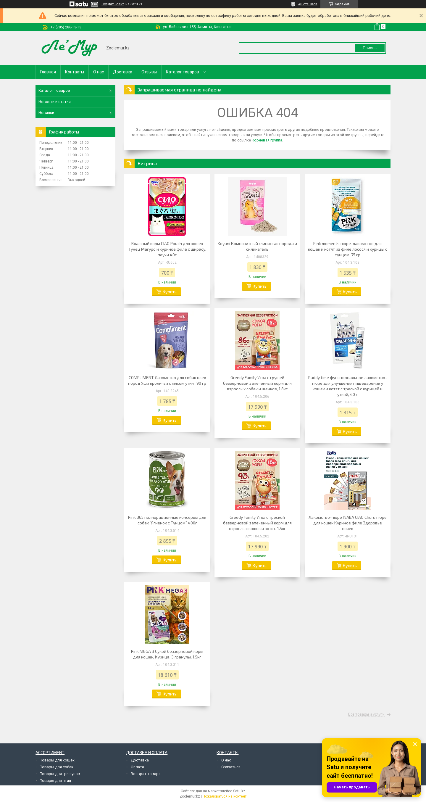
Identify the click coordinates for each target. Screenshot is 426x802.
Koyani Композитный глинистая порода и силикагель (257, 246)
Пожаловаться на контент (224, 796)
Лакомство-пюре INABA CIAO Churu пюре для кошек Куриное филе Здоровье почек (348, 523)
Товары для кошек (57, 760)
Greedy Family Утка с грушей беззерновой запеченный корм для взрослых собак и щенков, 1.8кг (257, 383)
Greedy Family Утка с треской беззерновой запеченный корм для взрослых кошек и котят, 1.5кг (257, 523)
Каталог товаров (182, 72)
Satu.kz (239, 791)
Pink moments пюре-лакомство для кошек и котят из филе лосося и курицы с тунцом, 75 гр (347, 249)
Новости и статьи (54, 101)
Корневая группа (267, 140)
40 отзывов (307, 4)
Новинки (46, 112)
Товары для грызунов (60, 774)
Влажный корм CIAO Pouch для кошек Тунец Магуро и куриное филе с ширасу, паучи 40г (167, 249)
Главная (48, 72)
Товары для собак (56, 767)
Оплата (137, 767)
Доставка (122, 72)
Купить (170, 291)
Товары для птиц (55, 780)
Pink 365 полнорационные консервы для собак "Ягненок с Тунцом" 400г (167, 520)
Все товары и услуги (366, 714)
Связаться (231, 767)
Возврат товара (146, 774)
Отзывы (149, 72)
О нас (98, 72)
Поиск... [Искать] (370, 48)
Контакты (74, 72)
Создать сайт (112, 4)
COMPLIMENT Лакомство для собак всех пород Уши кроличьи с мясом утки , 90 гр (167, 380)
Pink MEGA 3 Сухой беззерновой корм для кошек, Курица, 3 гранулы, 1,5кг (167, 654)
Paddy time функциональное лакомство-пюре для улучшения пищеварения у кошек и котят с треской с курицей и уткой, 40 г (347, 386)
